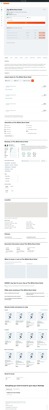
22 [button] (37, 31)
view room (11, 162)
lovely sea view (7, 166)
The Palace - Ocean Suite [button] (19, 318)
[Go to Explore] (1, 15)
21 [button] (11, 31)
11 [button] (28, 29)
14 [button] (11, 29)
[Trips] (1, 21)
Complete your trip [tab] (9, 386)
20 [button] (9, 31)
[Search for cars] (1, 10)
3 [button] (18, 24)
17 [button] (18, 29)
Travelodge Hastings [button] (8, 339)
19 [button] (30, 31)
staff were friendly (7, 160)
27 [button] (9, 33)
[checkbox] (9, 185)
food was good (14, 164)
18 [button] (20, 29)
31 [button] (18, 33)
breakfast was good (7, 164)
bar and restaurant (7, 168)
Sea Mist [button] (38, 358)
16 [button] (16, 29)
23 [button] (16, 31)
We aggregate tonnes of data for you (27, 404)
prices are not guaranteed (23, 400)
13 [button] (9, 29)
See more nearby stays (44, 307)
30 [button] (16, 33)
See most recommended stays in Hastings (41, 347)
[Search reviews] (31, 158)
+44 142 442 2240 (9, 11)
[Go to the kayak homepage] (6, 3)
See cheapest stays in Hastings (43, 327)
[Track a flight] (1, 17)
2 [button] (16, 24)
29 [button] (37, 33)
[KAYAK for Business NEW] (1, 19)
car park (11, 166)
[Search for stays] (1, 8)
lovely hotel (15, 162)
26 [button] (30, 33)
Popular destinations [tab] (16, 386)
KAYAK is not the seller (27, 403)
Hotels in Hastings (9, 392)
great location (7, 162)
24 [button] (18, 31)
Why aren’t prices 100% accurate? (27, 406)
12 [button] (30, 29)
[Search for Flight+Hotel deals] (1, 12)
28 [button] (11, 33)
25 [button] (20, 31)
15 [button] (37, 29)
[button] (48, 1)
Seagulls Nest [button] (7, 318)
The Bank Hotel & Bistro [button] (30, 339)
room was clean (13, 160)
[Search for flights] (1, 6)
